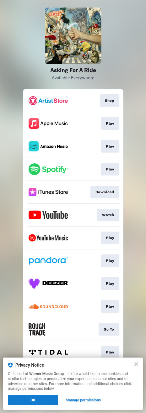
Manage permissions (83, 400)
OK (32, 400)
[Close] (136, 364)
